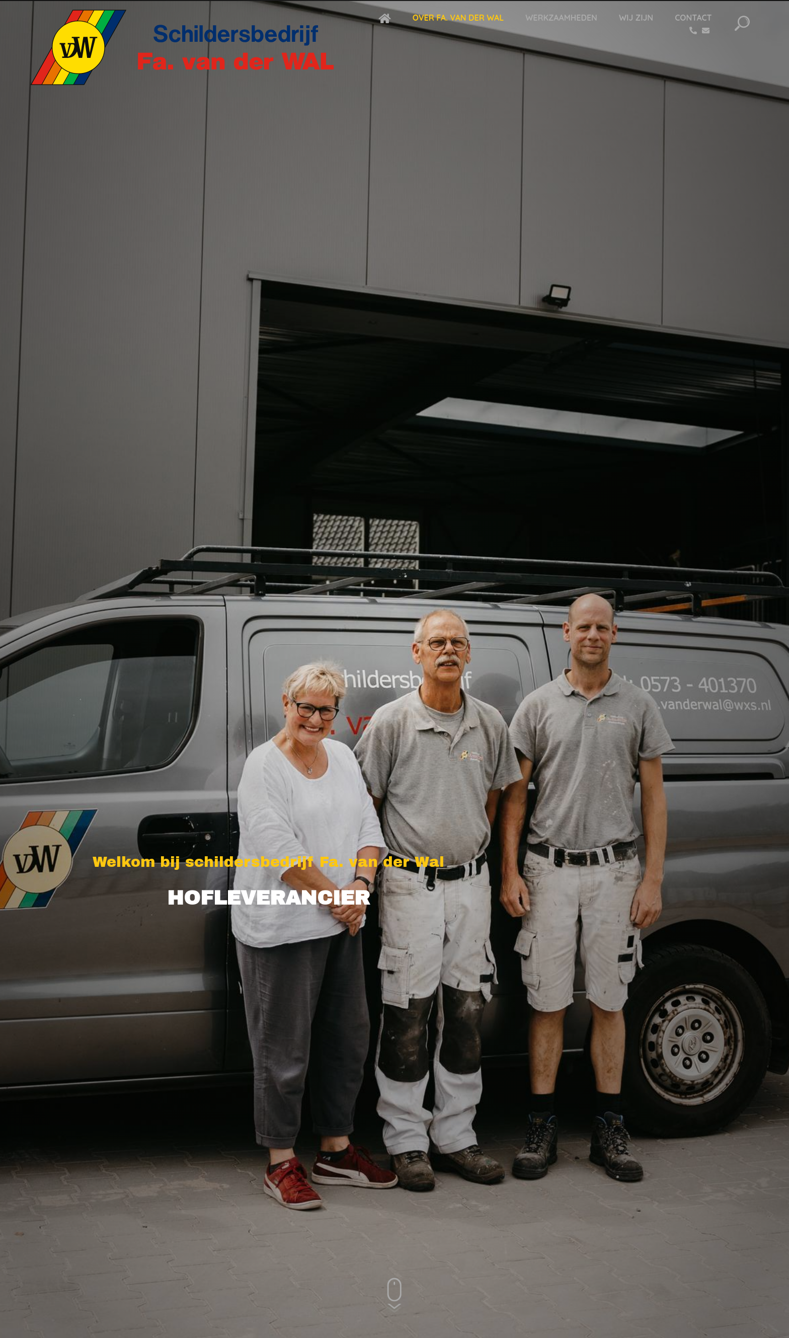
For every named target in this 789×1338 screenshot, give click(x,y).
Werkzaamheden (561, 18)
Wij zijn (636, 18)
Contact (693, 18)
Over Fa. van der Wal (458, 18)
